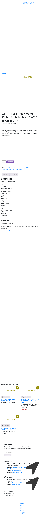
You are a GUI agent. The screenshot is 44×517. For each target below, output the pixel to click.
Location (22, 510)
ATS (9, 167)
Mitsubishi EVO (18, 169)
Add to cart (10, 161)
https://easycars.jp (17, 471)
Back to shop (5, 73)
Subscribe (7, 454)
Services (22, 505)
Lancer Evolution (10, 169)
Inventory (22, 503)
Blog (21, 508)
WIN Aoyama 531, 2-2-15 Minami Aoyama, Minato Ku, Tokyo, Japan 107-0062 (28, 2)
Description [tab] (6, 173)
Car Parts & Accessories (16, 167)
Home (21, 501)
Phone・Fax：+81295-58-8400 (19, 482)
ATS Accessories (30, 167)
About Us (22, 513)
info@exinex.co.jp (15, 484)
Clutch (3, 169)
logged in (10, 229)
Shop (21, 506)
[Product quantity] (4, 161)
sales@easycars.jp (16, 470)
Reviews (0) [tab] (14, 173)
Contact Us (22, 511)
